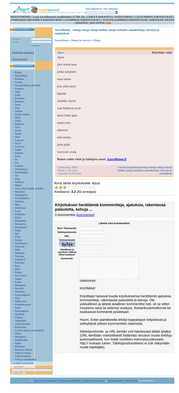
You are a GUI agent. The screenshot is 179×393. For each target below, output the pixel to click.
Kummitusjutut (23, 304)
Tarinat (18, 111)
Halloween (20, 301)
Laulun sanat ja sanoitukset (29, 330)
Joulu (18, 104)
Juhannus (20, 252)
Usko (17, 94)
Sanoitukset (21, 75)
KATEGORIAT (124, 16)
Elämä (18, 72)
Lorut (18, 211)
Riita (17, 269)
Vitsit (18, 236)
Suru (17, 107)
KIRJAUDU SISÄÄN (162, 19)
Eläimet (19, 153)
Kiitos (18, 217)
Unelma (19, 165)
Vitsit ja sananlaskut (25, 359)
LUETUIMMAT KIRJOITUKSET (154, 16)
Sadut (18, 230)
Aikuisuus (20, 207)
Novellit (19, 288)
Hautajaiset (21, 227)
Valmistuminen (23, 356)
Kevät (18, 130)
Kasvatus (20, 262)
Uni (17, 175)
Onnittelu (20, 291)
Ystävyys (20, 146)
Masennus (20, 285)
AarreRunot (62, 40)
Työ (17, 233)
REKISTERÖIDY (20, 16)
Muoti (18, 333)
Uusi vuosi (20, 275)
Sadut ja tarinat (23, 352)
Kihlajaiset (20, 327)
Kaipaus (19, 88)
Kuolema (20, 98)
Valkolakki (20, 320)
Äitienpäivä (21, 194)
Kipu (17, 178)
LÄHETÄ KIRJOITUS (99, 16)
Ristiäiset (20, 346)
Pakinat (19, 317)
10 (94, 187)
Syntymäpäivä (22, 294)
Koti (17, 265)
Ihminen (19, 101)
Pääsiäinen (20, 220)
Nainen (19, 240)
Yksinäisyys (21, 169)
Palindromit (21, 339)
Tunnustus (20, 223)
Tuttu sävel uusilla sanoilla (29, 188)
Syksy (18, 133)
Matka (18, 185)
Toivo (18, 143)
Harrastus (20, 191)
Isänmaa (19, 201)
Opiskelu (19, 314)
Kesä (17, 156)
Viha (17, 298)
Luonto (19, 82)
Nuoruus (19, 256)
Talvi (17, 127)
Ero (17, 162)
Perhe (18, 307)
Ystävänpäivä (22, 198)
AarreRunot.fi (116, 159)
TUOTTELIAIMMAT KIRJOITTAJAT (125, 19)
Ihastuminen (21, 172)
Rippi (18, 343)
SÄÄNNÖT (81, 22)
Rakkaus (19, 78)
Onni (17, 136)
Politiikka (20, 214)
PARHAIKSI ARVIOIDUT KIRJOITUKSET (37, 19)
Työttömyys (21, 243)
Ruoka (18, 272)
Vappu (18, 278)
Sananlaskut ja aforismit (28, 85)
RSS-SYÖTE (100, 22)
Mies (17, 204)
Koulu (18, 281)
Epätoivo (19, 123)
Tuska (18, 120)
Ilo (16, 159)
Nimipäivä (20, 336)
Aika (17, 91)
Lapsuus (19, 140)
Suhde (18, 149)
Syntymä (19, 246)
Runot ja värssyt (23, 349)
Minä (17, 117)
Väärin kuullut (22, 323)
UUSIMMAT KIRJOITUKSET (83, 19)
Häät (17, 249)
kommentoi (85, 215)
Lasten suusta (22, 114)
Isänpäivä (20, 259)
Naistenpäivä (22, 310)
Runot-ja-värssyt (80, 40)
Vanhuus (19, 182)
